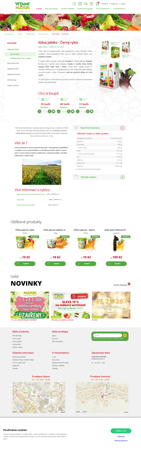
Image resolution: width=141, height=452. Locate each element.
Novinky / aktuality (58, 366)
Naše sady (55, 360)
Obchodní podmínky (19, 357)
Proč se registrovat (18, 363)
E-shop (39, 9)
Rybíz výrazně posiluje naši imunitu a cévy (31, 194)
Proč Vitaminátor (103, 9)
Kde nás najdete (57, 341)
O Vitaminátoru (119, 9)
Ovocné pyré (16, 339)
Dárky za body (13, 86)
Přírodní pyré (12, 69)
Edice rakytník (17, 341)
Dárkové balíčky (13, 74)
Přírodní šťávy (30, 34)
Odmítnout (121, 436)
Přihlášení (104, 4)
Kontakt (15, 368)
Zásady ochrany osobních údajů (23, 360)
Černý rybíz (21, 199)
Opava (54, 336)
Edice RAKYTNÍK (13, 63)
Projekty (55, 368)
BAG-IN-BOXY (43, 34)
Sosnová (55, 339)
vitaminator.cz (9, 34)
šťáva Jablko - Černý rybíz (60, 34)
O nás (54, 357)
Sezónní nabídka (67, 9)
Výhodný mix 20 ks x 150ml (20, 58)
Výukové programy (85, 9)
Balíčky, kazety (17, 347)
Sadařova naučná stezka (60, 363)
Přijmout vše (121, 431)
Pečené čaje (11, 80)
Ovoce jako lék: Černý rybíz (26, 205)
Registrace (114, 4)
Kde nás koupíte (51, 9)
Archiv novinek (122, 285)
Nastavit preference (121, 440)
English (123, 4)
